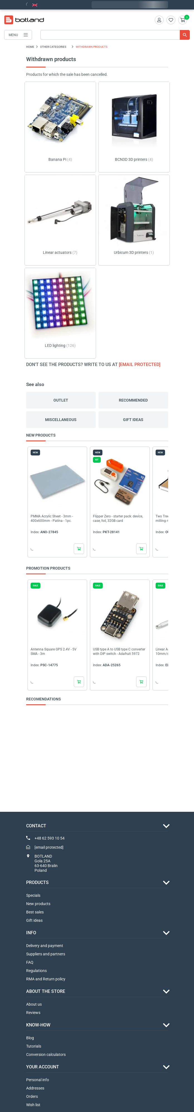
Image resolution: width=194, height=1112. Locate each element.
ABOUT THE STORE (45, 991)
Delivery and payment (44, 945)
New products (38, 903)
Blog (30, 1038)
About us (34, 1004)
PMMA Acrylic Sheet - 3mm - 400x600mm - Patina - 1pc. (52, 519)
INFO (31, 932)
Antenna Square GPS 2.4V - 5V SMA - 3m (54, 651)
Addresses (35, 1088)
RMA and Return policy (45, 979)
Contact (36, 825)
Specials (33, 895)
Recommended (133, 400)
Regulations (36, 970)
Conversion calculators (46, 1054)
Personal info (37, 1080)
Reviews (33, 1012)
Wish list (33, 1105)
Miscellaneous (61, 419)
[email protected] (139, 364)
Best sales (35, 912)
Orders (32, 1096)
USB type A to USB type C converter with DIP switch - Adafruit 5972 (119, 651)
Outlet (60, 400)
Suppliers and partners (45, 954)
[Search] (115, 35)
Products (37, 882)
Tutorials (33, 1046)
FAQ (29, 962)
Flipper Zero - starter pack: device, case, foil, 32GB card (118, 519)
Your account (42, 1067)
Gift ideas (133, 419)
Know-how (38, 1025)
